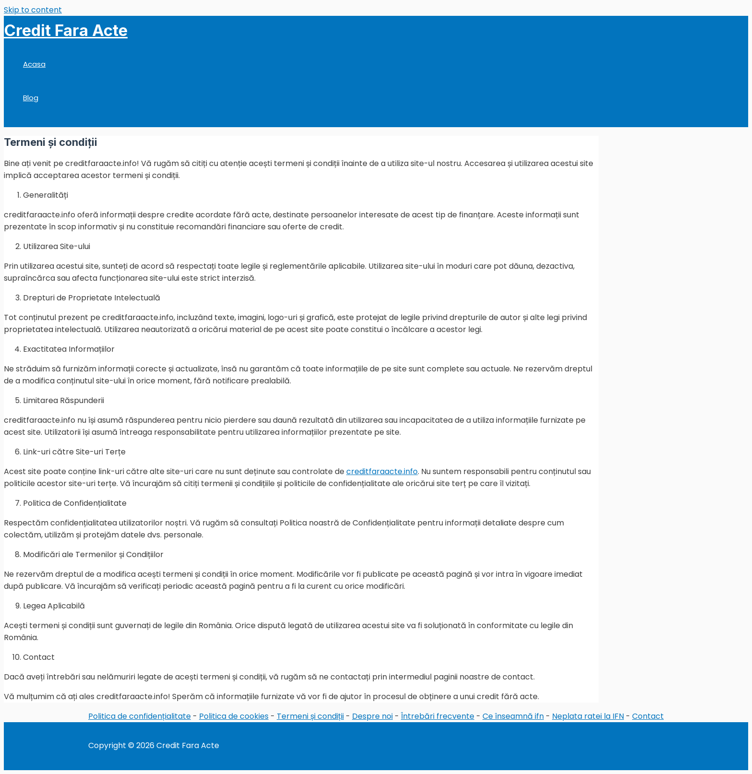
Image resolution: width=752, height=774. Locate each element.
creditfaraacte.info (382, 471)
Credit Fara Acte (66, 30)
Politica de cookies (234, 716)
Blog (30, 98)
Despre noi (372, 716)
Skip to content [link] (33, 9)
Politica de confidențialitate (139, 716)
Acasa (34, 64)
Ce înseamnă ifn (513, 716)
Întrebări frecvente (437, 716)
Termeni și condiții (310, 716)
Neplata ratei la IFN (588, 716)
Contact (648, 716)
